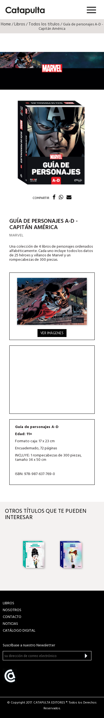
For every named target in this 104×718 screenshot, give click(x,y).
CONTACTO (12, 617)
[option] (33, 554)
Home (6, 24)
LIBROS (8, 603)
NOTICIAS (10, 624)
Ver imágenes (52, 333)
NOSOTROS (12, 610)
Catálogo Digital (19, 631)
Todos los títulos (44, 24)
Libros (19, 24)
